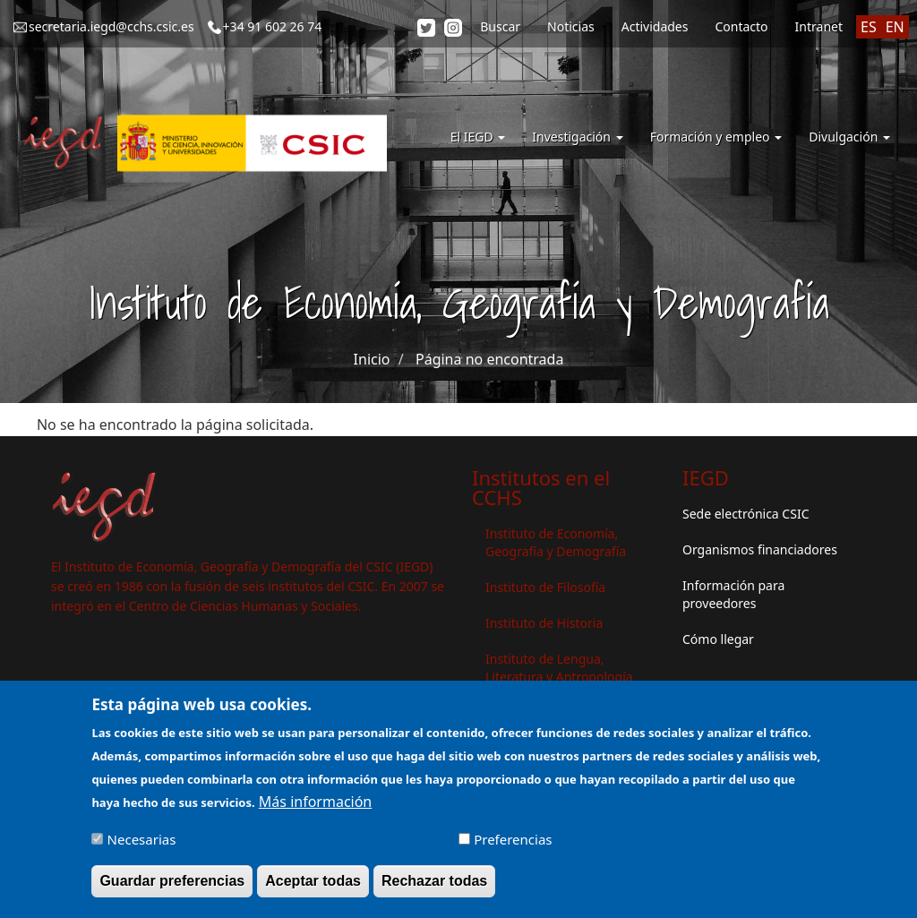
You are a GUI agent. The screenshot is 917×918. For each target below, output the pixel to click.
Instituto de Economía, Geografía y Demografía (555, 542)
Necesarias (141, 847)
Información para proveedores (733, 594)
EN (895, 27)
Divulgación (849, 136)
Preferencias (513, 847)
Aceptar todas (313, 889)
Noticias (571, 26)
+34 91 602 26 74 (272, 26)
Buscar (500, 26)
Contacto (741, 26)
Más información (315, 809)
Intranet (819, 26)
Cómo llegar (718, 639)
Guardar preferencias (171, 889)
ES (869, 27)
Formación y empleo (716, 136)
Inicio (372, 359)
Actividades (655, 26)
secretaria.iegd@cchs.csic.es (111, 26)
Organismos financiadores (759, 549)
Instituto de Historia (544, 622)
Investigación (577, 136)
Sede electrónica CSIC (745, 513)
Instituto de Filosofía (545, 587)
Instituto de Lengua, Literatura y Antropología (559, 667)
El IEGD (478, 136)
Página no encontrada (489, 359)
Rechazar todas (434, 889)
